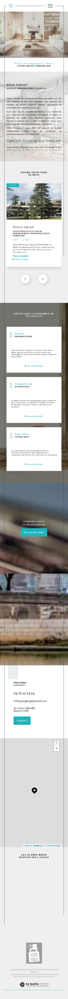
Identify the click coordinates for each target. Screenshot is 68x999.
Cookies (50, 977)
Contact (63, 318)
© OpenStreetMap (52, 845)
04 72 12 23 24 (24, 693)
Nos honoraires (18, 974)
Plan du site (33, 974)
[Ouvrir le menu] (50, 6)
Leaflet (26, 845)
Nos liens (25, 977)
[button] (43, 278)
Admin (17, 977)
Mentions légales (48, 974)
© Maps (37, 845)
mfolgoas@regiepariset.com (30, 701)
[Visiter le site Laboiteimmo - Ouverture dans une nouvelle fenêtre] (34, 988)
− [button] (56, 748)
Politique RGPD (39, 977)
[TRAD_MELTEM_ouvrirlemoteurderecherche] (11, 6)
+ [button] (56, 743)
